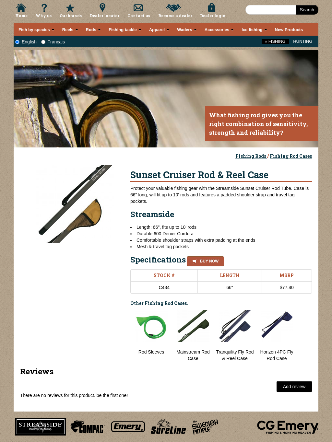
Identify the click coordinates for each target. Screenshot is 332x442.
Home (21, 15)
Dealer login (213, 15)
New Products (289, 29)
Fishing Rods (251, 156)
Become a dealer (175, 15)
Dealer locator (104, 15)
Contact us (138, 15)
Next (305, 335)
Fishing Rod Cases (291, 156)
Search (307, 9)
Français (53, 41)
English (26, 41)
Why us (44, 15)
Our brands (71, 15)
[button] (204, 260)
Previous (125, 335)
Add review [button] (294, 386)
